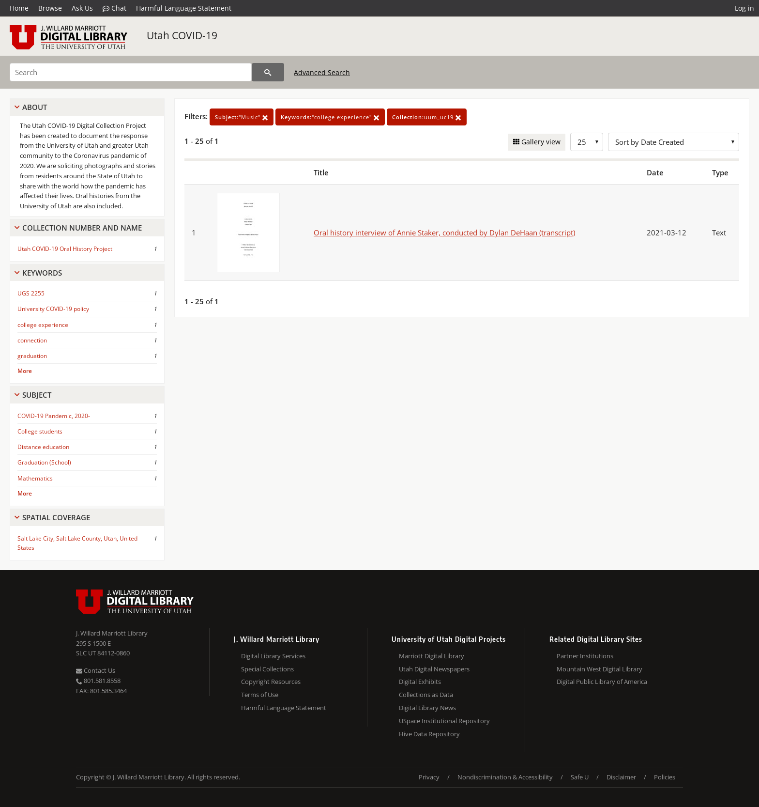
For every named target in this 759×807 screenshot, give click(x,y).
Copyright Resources (271, 681)
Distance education (43, 447)
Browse (50, 8)
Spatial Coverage (56, 517)
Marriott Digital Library (431, 656)
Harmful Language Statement (183, 8)
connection (32, 340)
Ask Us (82, 8)
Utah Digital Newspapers (434, 669)
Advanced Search (322, 72)
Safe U (580, 777)
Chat (114, 8)
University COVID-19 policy (53, 309)
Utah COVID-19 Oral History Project (64, 249)
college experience (42, 325)
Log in (744, 8)
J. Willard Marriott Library (112, 633)
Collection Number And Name (82, 228)
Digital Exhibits (420, 681)
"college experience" (330, 117)
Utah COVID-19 (182, 35)
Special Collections (267, 669)
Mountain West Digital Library (599, 669)
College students (39, 431)
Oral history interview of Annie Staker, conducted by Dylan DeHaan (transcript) (444, 232)
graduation (32, 356)
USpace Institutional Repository (444, 720)
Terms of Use (259, 694)
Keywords (42, 273)
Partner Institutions (585, 656)
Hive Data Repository (429, 733)
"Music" (241, 117)
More (24, 371)
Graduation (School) (44, 462)
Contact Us (95, 670)
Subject (36, 395)
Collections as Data (426, 694)
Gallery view (540, 141)
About (34, 107)
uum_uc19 (426, 117)
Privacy (429, 777)
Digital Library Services (273, 656)
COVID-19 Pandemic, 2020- (53, 416)
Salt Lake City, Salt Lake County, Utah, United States (77, 543)
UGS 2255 (31, 293)
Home (19, 8)
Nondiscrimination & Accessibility (505, 777)
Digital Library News (427, 707)
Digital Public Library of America (602, 681)
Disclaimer (621, 777)
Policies (664, 777)
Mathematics (35, 478)
